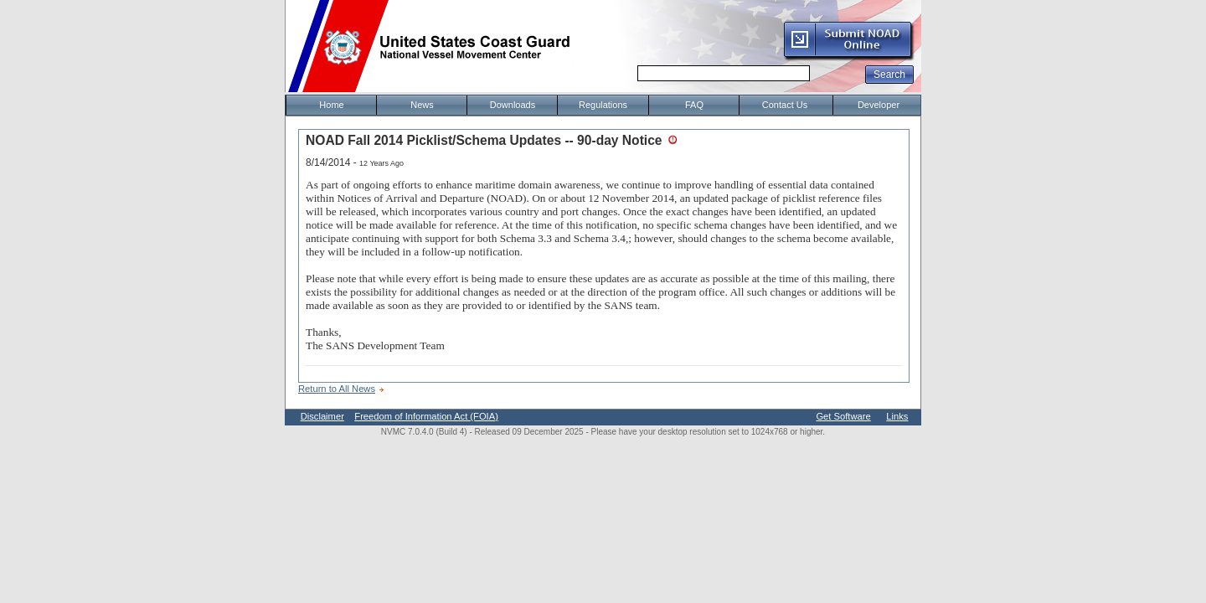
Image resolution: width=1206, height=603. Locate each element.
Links (897, 416)
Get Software (843, 416)
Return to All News (336, 389)
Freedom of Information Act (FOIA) (426, 416)
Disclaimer (322, 416)
